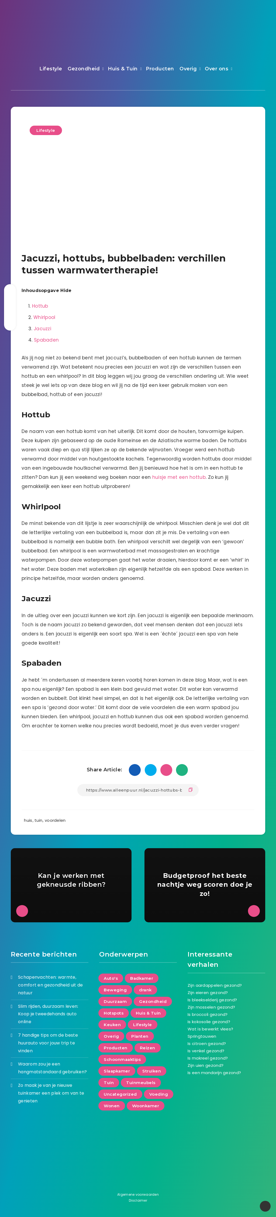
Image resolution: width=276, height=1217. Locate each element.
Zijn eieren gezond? (208, 992)
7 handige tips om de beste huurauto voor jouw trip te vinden (48, 1043)
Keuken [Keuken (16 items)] (112, 1024)
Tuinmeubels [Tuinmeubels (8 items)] (141, 1082)
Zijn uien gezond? (205, 1065)
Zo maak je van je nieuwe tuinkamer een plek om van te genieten (51, 1093)
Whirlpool (44, 317)
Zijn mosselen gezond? (211, 1007)
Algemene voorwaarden (138, 1194)
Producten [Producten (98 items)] (115, 1047)
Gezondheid (84, 69)
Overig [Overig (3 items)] (111, 1036)
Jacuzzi (42, 328)
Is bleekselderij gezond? (212, 1000)
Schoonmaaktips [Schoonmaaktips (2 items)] (122, 1059)
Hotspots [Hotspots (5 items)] (113, 1013)
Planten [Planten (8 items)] (140, 1036)
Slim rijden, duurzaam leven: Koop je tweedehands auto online (48, 1014)
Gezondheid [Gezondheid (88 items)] (153, 1001)
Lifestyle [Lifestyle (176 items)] (142, 1024)
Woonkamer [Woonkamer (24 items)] (145, 1105)
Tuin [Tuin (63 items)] (109, 1082)
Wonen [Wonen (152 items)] (112, 1105)
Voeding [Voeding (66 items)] (158, 1094)
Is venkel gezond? (206, 1051)
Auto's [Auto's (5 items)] (111, 978)
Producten (160, 69)
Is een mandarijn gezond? (214, 1072)
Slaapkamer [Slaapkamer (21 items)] (117, 1071)
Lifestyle (50, 69)
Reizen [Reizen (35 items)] (147, 1047)
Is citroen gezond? (207, 1043)
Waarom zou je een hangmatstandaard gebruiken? (52, 1068)
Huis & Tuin (123, 69)
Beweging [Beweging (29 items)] (115, 989)
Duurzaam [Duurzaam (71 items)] (115, 1001)
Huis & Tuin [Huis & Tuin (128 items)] (148, 1013)
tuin (38, 820)
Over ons (216, 69)
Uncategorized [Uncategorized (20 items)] (120, 1094)
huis (28, 820)
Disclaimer (138, 1200)
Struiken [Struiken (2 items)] (151, 1071)
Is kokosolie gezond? (209, 1022)
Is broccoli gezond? (208, 1014)
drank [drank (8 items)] (145, 989)
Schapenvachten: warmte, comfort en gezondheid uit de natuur (50, 985)
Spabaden (46, 340)
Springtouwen (202, 1036)
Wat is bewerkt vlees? (210, 1029)
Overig (188, 69)
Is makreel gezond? (208, 1058)
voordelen (55, 820)
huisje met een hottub (179, 477)
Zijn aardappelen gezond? (215, 985)
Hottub (40, 306)
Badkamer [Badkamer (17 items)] (141, 978)
